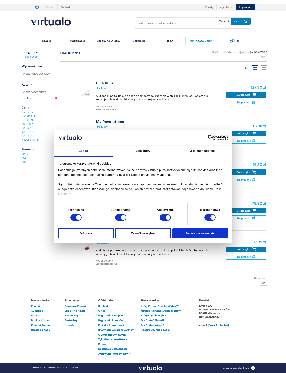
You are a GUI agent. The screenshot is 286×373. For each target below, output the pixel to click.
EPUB (25, 154)
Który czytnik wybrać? (155, 315)
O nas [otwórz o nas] (101, 310)
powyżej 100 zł (30, 140)
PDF (24, 162)
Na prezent (246, 102)
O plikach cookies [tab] (202, 150)
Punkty (209, 7)
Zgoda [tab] (83, 150)
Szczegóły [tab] (143, 150)
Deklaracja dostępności (112, 348)
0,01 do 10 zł (29, 116)
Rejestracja (226, 7)
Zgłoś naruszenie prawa (112, 339)
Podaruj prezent (41, 325)
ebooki (35, 306)
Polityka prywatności (111, 325)
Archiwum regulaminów (114, 353)
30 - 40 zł (28, 128)
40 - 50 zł (28, 132)
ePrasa (35, 315)
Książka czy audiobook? (155, 329)
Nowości (70, 325)
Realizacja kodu (40, 329)
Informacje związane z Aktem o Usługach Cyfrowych (116, 332)
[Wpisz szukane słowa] (173, 23)
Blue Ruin (104, 83)
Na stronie (260, 52)
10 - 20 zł (27, 120)
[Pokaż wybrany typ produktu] (224, 21)
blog (170, 41)
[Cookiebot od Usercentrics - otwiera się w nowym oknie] (210, 138)
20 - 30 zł (28, 124)
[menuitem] (46, 41)
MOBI (25, 158)
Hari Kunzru (39, 98)
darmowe (139, 41)
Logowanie (245, 7)
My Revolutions (110, 121)
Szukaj (241, 21)
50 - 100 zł (28, 136)
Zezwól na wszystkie (200, 233)
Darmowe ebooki (75, 306)
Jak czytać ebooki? (152, 320)
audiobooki (31, 56)
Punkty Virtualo (40, 320)
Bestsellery (71, 320)
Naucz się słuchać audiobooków (161, 310)
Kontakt (65, 7)
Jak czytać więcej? (152, 325)
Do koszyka (246, 95)
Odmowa (86, 233)
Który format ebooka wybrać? (160, 306)
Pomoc (50, 7)
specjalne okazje (108, 41)
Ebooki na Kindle (75, 310)
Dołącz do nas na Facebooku (239, 368)
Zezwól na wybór (143, 233)
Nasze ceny (201, 41)
